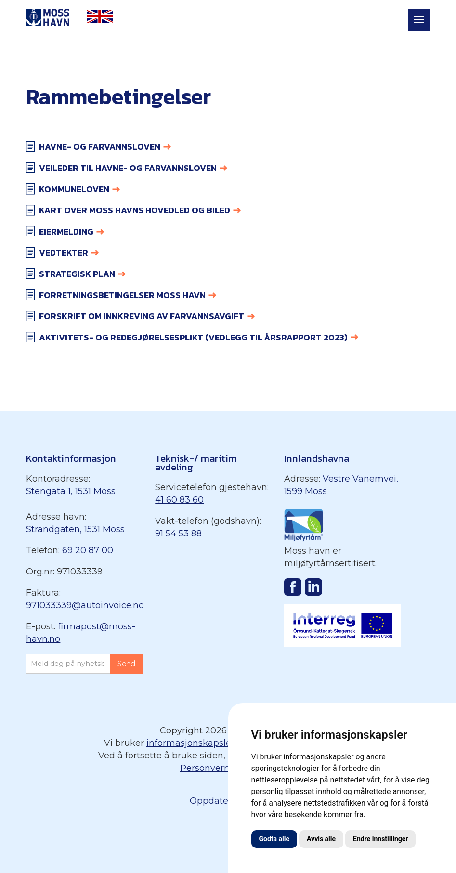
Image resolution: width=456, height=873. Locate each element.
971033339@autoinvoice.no (85, 605)
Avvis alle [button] (321, 839)
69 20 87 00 (87, 550)
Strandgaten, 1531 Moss (75, 529)
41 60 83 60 (179, 500)
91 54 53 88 (178, 533)
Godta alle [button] (274, 839)
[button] (419, 20)
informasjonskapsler (190, 743)
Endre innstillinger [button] (380, 839)
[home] (47, 18)
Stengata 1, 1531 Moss (71, 491)
